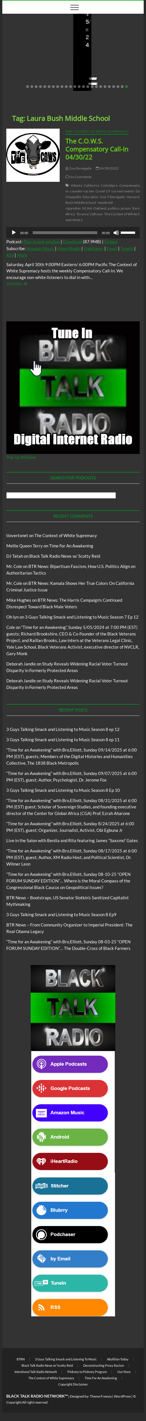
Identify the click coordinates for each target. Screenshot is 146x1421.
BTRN (21, 1359)
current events (123, 191)
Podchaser (94, 248)
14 (83, 86)
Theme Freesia (101, 1396)
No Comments (22, 75)
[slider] (65, 232)
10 (66, 86)
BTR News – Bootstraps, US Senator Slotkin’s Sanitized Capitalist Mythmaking (104, 44)
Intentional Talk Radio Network (35, 1372)
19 (105, 86)
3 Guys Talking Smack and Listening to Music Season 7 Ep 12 (82, 616)
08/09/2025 (107, 67)
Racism (137, 208)
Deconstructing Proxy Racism (103, 1365)
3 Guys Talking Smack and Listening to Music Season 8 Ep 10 (63, 790)
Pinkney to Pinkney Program (87, 1372)
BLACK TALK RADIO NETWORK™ (37, 1396)
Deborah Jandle (21, 663)
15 (87, 86)
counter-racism (82, 191)
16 (92, 86)
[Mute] (116, 233)
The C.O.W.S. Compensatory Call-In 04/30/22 (97, 149)
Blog (12, 22)
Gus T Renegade (112, 197)
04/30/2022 (107, 168)
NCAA (87, 208)
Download (72, 241)
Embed (110, 241)
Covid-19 (103, 191)
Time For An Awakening (71, 545)
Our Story (124, 1372)
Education (91, 197)
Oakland (99, 208)
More (22, 255)
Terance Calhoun (89, 214)
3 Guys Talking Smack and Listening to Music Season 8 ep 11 (63, 739)
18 (100, 86)
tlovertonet (17, 535)
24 (126, 86)
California (91, 185)
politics (113, 208)
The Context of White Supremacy (97, 131)
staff (85, 67)
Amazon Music (40, 248)
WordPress (122, 1396)
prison (126, 208)
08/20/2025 (45, 67)
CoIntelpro (109, 185)
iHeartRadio (69, 248)
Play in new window (42, 241)
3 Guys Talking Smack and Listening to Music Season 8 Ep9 (61, 914)
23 (122, 86)
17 (96, 86)
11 (70, 86)
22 (117, 86)
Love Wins (19, 67)
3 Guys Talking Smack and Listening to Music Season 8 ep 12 (63, 729)
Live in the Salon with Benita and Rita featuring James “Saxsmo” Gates (36, 48)
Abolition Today (118, 1359)
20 (109, 86)
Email (112, 248)
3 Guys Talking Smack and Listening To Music (66, 1359)
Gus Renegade (78, 168)
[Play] (14, 233)
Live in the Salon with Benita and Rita (33, 25)
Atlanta (76, 185)
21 (113, 86)
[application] (72, 232)
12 (74, 86)
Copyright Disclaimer (73, 1384)
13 (79, 86)
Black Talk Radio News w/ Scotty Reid (64, 556)
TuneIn (126, 248)
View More (20, 83)
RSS (10, 255)
